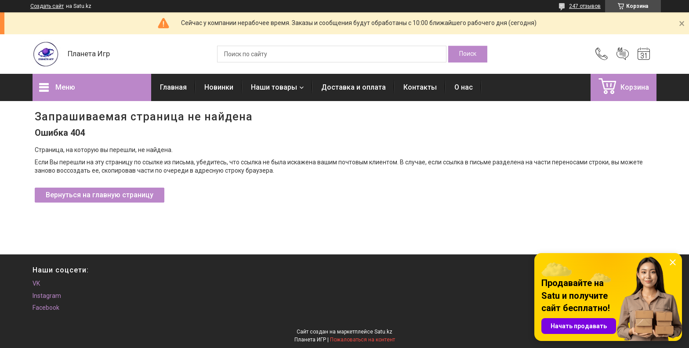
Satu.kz (383, 332)
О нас (463, 87)
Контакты (420, 87)
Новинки (218, 87)
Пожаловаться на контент (362, 340)
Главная (173, 87)
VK (36, 283)
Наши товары (274, 87)
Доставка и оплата (353, 87)
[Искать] (467, 54)
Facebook (46, 307)
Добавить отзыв (622, 54)
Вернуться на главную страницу (99, 195)
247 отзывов (585, 6)
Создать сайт (47, 6)
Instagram (47, 295)
